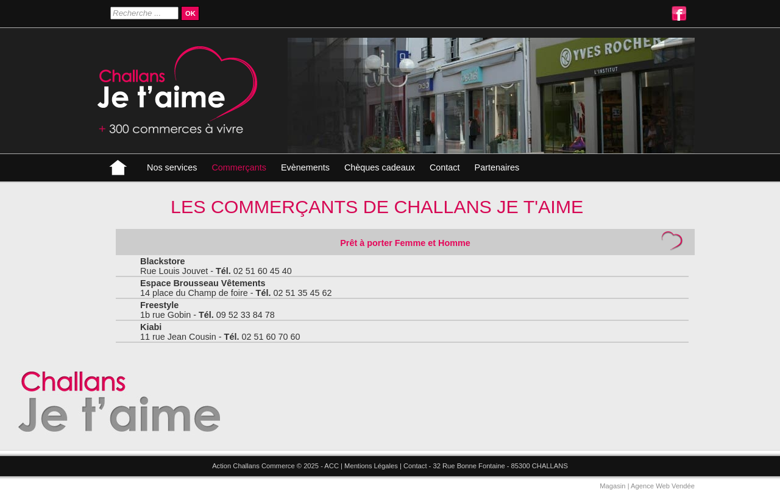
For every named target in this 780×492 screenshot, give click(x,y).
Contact (445, 167)
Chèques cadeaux (379, 167)
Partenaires (497, 167)
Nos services (172, 167)
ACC (331, 465)
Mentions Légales (371, 465)
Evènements (305, 167)
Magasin (612, 486)
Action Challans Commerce (253, 465)
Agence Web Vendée (663, 486)
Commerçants (238, 167)
